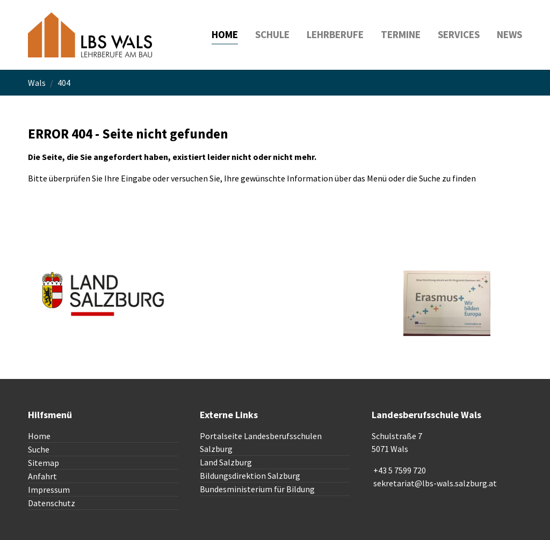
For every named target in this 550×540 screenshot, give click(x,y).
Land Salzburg (226, 462)
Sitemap (43, 462)
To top (384, 342)
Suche (38, 449)
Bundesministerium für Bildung (257, 489)
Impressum (49, 489)
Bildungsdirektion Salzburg (250, 475)
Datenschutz (51, 503)
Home (39, 435)
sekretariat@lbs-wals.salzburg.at (435, 483)
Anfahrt (42, 476)
